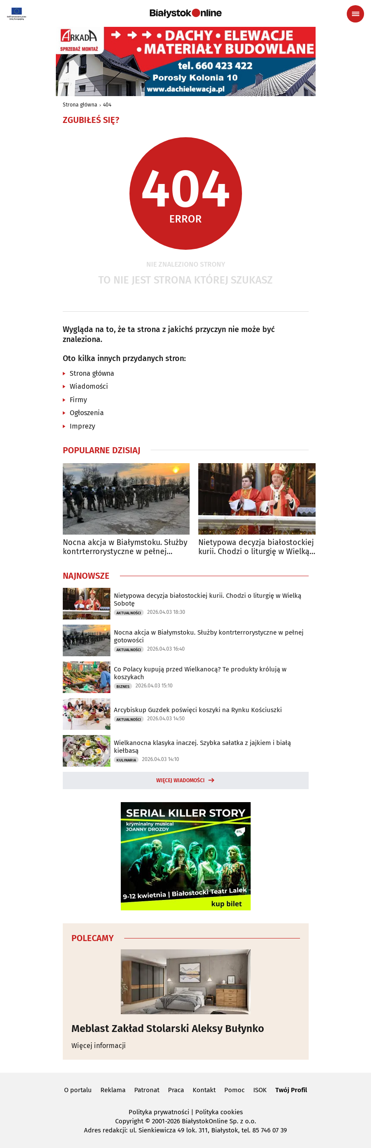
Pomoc (234, 1090)
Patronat (146, 1090)
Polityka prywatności (159, 1112)
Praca (176, 1090)
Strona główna (80, 105)
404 (107, 105)
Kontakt (204, 1090)
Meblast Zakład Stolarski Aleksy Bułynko (167, 1028)
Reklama (113, 1090)
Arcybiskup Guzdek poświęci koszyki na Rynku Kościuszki (198, 710)
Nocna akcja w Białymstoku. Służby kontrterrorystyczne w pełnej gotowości (125, 547)
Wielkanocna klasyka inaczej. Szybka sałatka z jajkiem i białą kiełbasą (202, 747)
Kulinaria (126, 760)
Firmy (78, 400)
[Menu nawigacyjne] (355, 14)
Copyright (129, 1121)
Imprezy (82, 426)
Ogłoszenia (87, 413)
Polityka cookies (219, 1112)
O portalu (78, 1090)
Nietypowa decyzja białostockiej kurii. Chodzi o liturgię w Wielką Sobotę (256, 547)
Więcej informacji (98, 1046)
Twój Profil (291, 1090)
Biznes (122, 686)
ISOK (260, 1090)
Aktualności (128, 613)
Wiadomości (89, 386)
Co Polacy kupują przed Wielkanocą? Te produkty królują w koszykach (200, 673)
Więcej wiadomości (180, 780)
